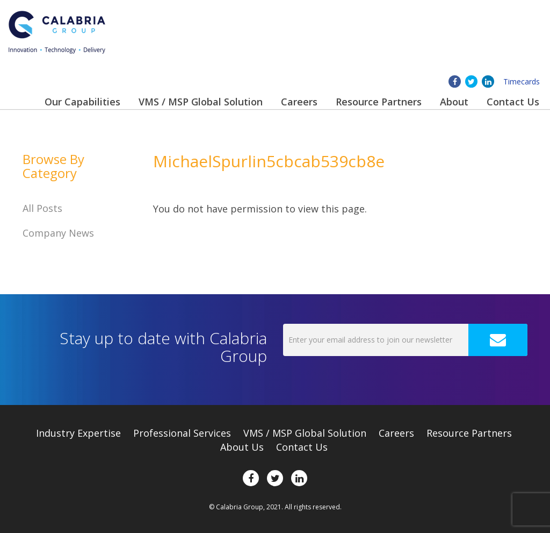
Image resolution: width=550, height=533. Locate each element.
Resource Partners (379, 101)
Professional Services (182, 433)
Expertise (78, 433)
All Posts (42, 208)
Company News (58, 232)
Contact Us (513, 101)
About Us (242, 446)
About (454, 101)
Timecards (521, 81)
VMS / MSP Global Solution (201, 101)
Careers (299, 101)
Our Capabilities (82, 101)
